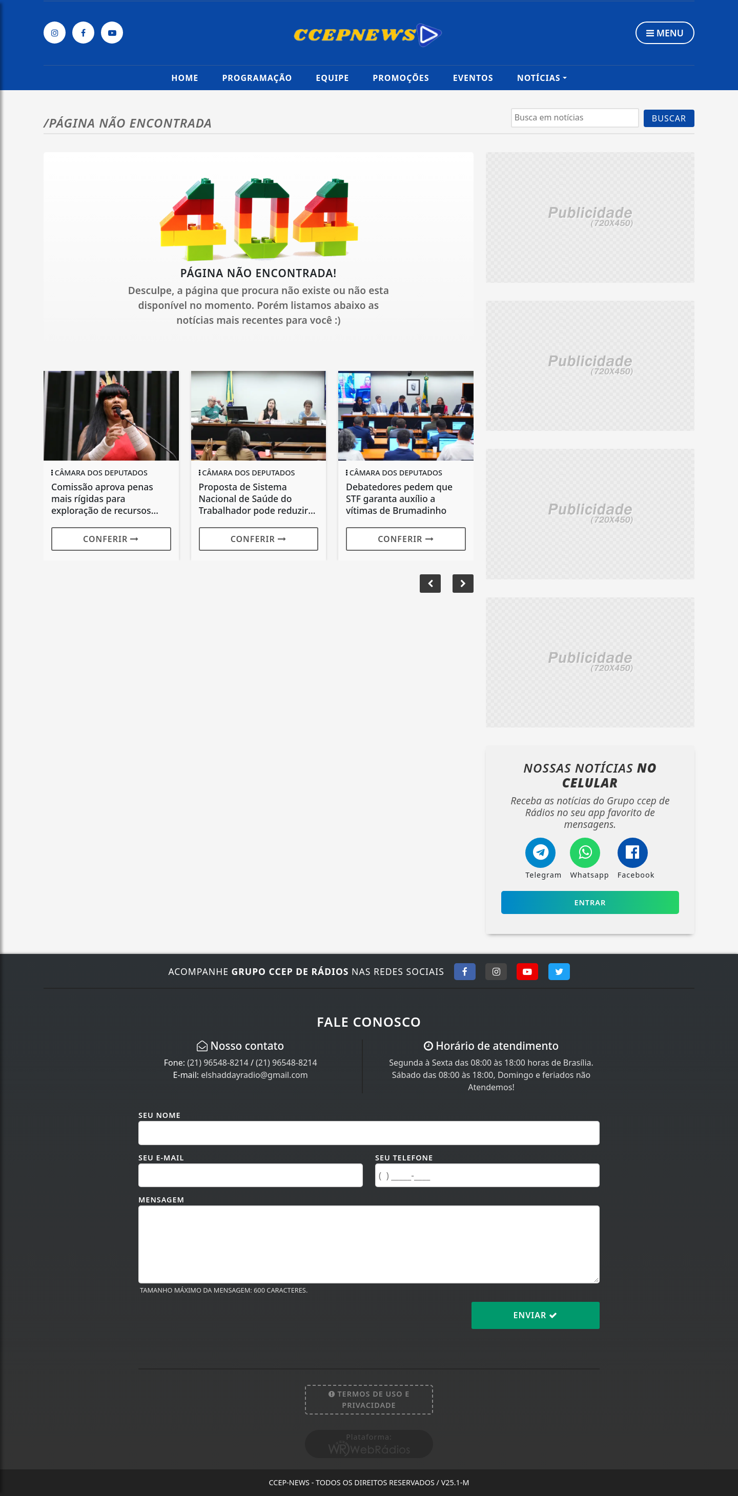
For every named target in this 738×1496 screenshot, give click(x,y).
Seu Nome (159, 1115)
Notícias (539, 78)
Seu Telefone (404, 1157)
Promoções (401, 78)
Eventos (473, 78)
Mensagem (161, 1199)
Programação (257, 78)
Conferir (111, 539)
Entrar (590, 902)
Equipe (332, 78)
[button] (463, 583)
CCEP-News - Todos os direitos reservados (369, 1482)
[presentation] (216, 1323)
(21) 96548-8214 (218, 1062)
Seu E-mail (161, 1157)
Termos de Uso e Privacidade (369, 1399)
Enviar (536, 1315)
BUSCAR (669, 118)
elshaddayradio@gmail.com (254, 1075)
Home (184, 78)
